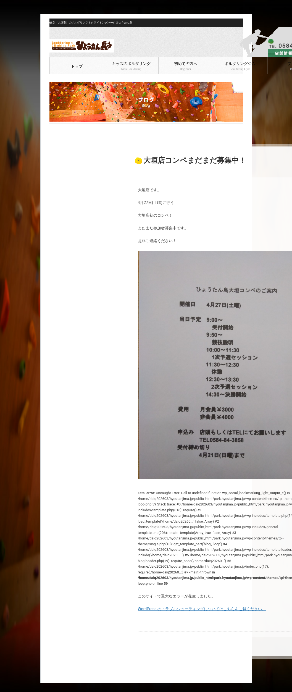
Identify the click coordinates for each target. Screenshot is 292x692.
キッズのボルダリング (131, 66)
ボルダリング (84, 128)
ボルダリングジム (240, 66)
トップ (77, 66)
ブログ (66, 128)
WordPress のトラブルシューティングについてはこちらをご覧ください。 (202, 609)
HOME (54, 128)
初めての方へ (185, 66)
